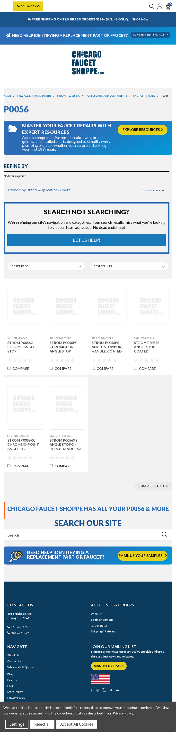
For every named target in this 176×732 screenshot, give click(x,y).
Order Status (99, 625)
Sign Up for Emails (108, 666)
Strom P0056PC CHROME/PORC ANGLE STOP (64, 347)
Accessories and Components (106, 95)
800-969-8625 (18, 633)
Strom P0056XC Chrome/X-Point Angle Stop (23, 444)
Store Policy (15, 692)
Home (7, 95)
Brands (12, 680)
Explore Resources (143, 130)
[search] (150, 6)
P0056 (165, 95)
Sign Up (108, 619)
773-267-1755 (28, 6)
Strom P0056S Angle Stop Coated (146, 347)
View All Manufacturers (34, 95)
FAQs (11, 686)
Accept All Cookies (76, 724)
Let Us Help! (86, 240)
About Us (13, 655)
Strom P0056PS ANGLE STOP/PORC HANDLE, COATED (108, 347)
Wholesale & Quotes (21, 667)
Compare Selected (153, 486)
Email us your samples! (142, 556)
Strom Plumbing (68, 95)
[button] (86, 190)
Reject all (42, 724)
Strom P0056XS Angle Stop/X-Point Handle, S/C (66, 444)
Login (94, 619)
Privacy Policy (16, 698)
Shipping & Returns (103, 631)
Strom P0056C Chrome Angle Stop (21, 347)
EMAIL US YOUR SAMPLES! (150, 35)
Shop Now (140, 19)
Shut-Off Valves (144, 95)
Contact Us (14, 661)
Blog (10, 674)
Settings (16, 724)
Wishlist (96, 614)
